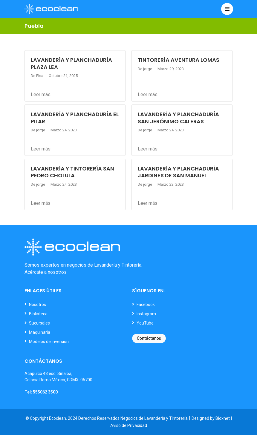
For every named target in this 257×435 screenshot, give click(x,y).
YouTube (145, 323)
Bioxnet (222, 418)
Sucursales (39, 323)
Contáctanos (149, 338)
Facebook (146, 304)
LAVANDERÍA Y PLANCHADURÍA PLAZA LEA (71, 63)
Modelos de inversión (49, 341)
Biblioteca (38, 313)
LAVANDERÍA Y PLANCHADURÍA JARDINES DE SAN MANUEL (178, 172)
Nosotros (37, 304)
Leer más (41, 94)
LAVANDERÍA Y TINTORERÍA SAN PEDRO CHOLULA (72, 172)
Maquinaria (39, 332)
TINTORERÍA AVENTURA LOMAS (178, 60)
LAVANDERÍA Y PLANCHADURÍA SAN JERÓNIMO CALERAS (178, 117)
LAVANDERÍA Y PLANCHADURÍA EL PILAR (75, 117)
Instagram (146, 313)
